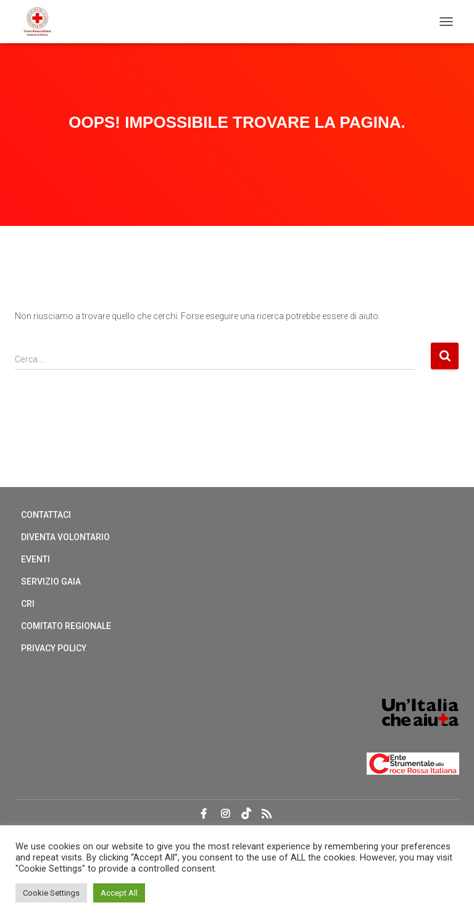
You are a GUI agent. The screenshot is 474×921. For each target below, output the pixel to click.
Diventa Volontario (65, 537)
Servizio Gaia (51, 581)
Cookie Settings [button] (51, 893)
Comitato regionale (66, 626)
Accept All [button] (119, 893)
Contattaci (46, 515)
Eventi (35, 559)
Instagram (225, 814)
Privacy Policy (53, 648)
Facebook (203, 814)
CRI (28, 604)
